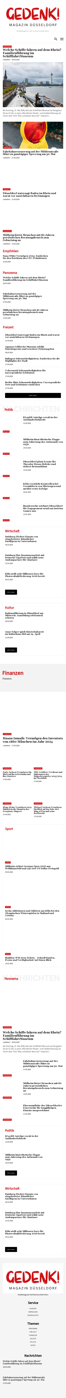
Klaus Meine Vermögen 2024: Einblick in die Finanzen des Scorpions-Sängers (17, 809)
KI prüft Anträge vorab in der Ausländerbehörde (40, 418)
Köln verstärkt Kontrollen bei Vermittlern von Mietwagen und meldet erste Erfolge (42, 486)
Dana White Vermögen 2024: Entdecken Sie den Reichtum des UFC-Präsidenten (25, 257)
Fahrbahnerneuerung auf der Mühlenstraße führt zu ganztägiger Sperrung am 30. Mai (30, 153)
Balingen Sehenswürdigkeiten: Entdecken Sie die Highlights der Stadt (32, 359)
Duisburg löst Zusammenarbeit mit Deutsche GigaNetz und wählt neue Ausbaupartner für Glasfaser (24, 557)
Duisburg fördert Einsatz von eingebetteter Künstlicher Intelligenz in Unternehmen (21, 539)
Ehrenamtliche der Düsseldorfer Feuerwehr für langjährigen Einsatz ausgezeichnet (42, 1108)
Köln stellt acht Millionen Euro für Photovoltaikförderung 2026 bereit (25, 575)
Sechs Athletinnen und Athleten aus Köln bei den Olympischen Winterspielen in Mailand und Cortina (32, 913)
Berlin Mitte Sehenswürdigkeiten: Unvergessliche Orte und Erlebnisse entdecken (33, 383)
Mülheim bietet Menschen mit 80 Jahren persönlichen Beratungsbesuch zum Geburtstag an (28, 238)
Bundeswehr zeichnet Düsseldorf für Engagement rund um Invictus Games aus (43, 508)
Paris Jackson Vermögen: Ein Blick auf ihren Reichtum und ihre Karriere (17, 774)
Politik (6, 431)
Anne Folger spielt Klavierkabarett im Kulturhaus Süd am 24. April (24, 633)
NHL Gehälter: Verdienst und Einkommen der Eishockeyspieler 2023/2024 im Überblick (48, 775)
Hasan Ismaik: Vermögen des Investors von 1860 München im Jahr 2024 (33, 740)
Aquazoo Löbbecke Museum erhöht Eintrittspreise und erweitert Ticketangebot (29, 348)
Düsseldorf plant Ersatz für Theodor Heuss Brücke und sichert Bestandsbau (39, 464)
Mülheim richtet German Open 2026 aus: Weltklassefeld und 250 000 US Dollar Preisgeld (32, 867)
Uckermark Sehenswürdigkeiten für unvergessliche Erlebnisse (25, 371)
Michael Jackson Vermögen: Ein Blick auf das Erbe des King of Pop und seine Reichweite (48, 810)
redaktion (6, 59)
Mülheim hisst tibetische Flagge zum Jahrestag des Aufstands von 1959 (43, 442)
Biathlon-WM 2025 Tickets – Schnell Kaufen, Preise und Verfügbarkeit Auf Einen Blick (30, 959)
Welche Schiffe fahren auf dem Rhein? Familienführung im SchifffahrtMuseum (32, 53)
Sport (8, 862)
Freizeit (6, 189)
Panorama (7, 47)
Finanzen (7, 734)
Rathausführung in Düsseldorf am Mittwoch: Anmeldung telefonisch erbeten (24, 615)
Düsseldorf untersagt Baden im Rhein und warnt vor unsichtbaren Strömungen (29, 195)
